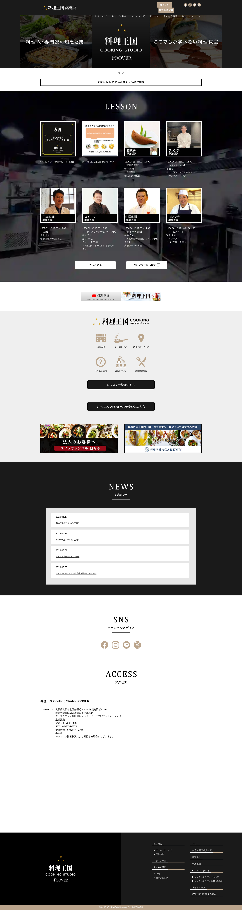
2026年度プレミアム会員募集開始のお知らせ (76, 574)
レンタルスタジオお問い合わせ (209, 882)
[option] (121, 41)
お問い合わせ (162, 879)
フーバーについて (98, 11)
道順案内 (60, 720)
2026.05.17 (121, 82)
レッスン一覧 (138, 11)
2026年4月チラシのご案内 (67, 558)
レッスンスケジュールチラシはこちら (121, 407)
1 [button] (119, 73)
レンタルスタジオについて (207, 878)
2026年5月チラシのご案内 (67, 541)
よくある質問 (170, 11)
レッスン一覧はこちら (121, 385)
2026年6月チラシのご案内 (67, 524)
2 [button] (123, 73)
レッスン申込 (119, 11)
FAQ (158, 875)
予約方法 (160, 855)
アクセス (154, 11)
